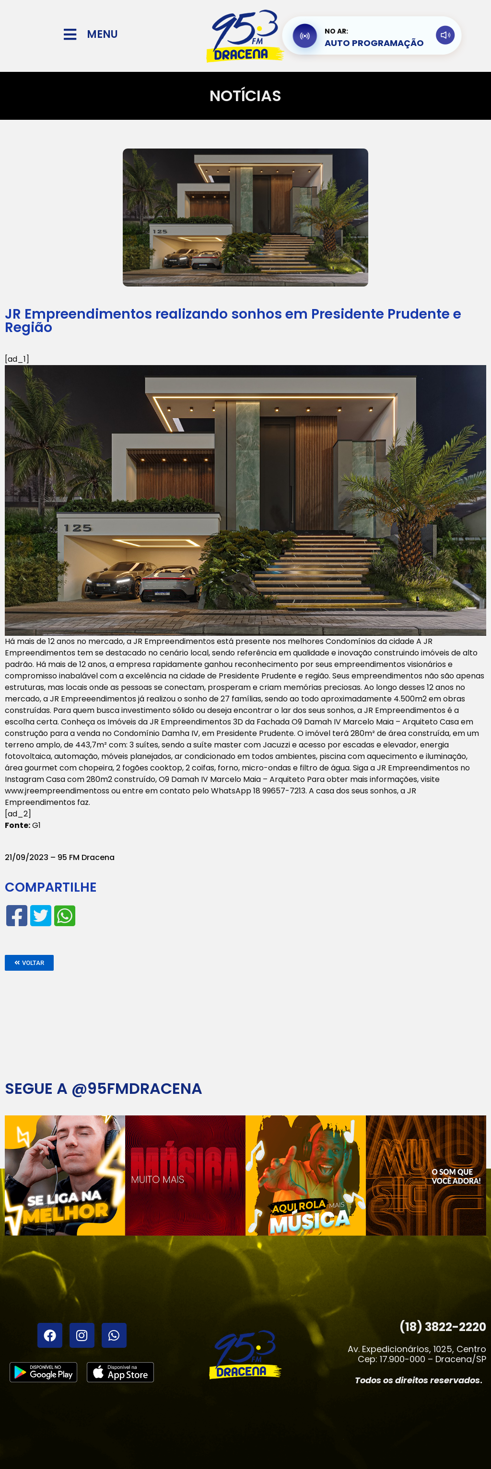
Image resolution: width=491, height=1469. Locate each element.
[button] (29, 963)
